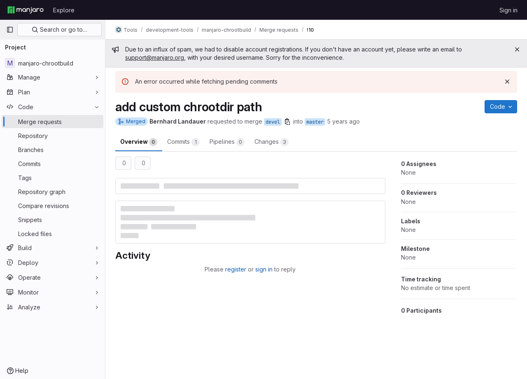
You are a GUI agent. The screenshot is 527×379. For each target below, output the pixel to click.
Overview (138, 142)
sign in (264, 269)
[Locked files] (52, 233)
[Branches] (52, 149)
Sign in (508, 10)
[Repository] (52, 135)
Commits (183, 142)
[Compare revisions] (52, 205)
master (315, 122)
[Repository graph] (52, 191)
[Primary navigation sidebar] (9, 29)
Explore (64, 10)
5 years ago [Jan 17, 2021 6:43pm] (343, 121)
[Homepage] (26, 9)
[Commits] (52, 163)
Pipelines (227, 142)
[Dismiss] (507, 82)
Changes (271, 142)
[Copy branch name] (287, 121)
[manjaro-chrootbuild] (52, 63)
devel (273, 122)
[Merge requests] (52, 121)
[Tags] (52, 177)
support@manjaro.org (154, 57)
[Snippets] (52, 219)
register (235, 269)
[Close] (517, 49)
